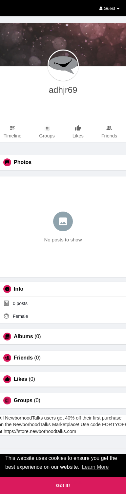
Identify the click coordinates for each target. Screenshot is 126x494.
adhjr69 (63, 90)
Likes (20, 379)
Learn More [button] (95, 467)
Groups (23, 400)
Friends (23, 357)
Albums (23, 336)
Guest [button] (109, 8)
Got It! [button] (63, 485)
